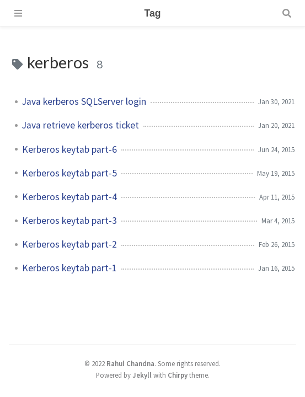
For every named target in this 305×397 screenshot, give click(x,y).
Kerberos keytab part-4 (69, 197)
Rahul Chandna (130, 363)
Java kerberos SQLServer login (84, 101)
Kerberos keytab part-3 (69, 220)
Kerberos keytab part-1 (69, 268)
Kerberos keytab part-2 (69, 244)
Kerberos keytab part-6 (69, 149)
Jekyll (142, 375)
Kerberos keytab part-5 (69, 173)
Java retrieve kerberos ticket (80, 125)
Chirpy (178, 375)
